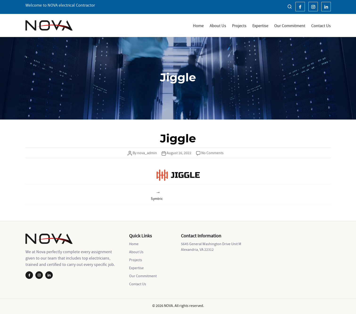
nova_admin (147, 152)
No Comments (212, 152)
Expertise (260, 25)
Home (198, 25)
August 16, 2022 (179, 152)
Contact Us (321, 25)
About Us (218, 25)
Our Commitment (289, 25)
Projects (239, 25)
